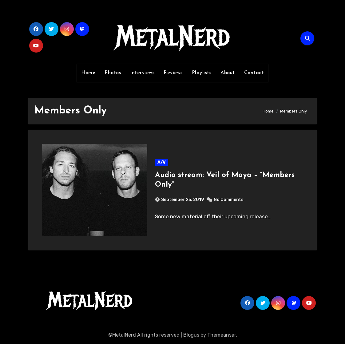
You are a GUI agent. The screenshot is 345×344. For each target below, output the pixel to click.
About (227, 72)
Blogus (191, 335)
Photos (113, 72)
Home (88, 72)
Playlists (202, 72)
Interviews (142, 72)
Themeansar (221, 335)
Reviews (173, 72)
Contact (254, 72)
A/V (161, 162)
